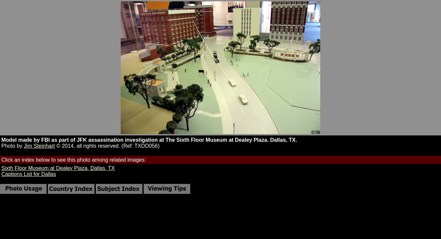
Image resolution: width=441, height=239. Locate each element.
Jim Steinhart (39, 146)
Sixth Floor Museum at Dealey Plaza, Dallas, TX (58, 168)
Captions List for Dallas (28, 174)
